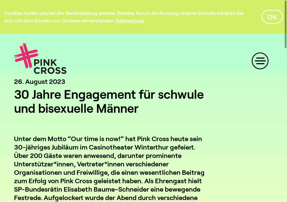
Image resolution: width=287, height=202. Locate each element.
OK (272, 17)
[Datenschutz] (130, 20)
